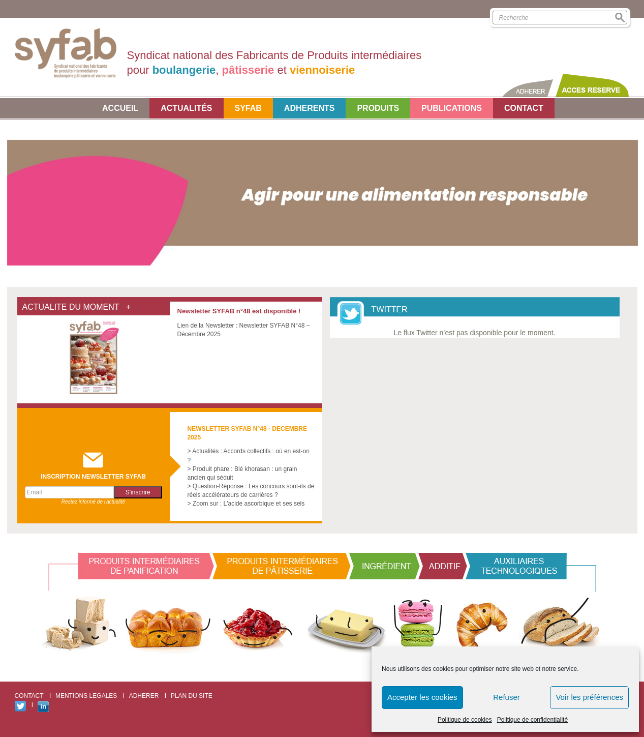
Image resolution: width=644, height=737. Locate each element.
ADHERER (144, 695)
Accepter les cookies (422, 697)
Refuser (506, 697)
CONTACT (523, 108)
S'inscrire (138, 492)
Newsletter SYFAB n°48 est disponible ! (239, 311)
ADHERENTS (309, 108)
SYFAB (248, 108)
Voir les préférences (589, 697)
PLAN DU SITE (191, 695)
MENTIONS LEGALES (86, 695)
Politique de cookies (465, 719)
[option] (322, 194)
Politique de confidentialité (532, 719)
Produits (378, 108)
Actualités (186, 108)
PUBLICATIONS (451, 108)
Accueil (120, 108)
